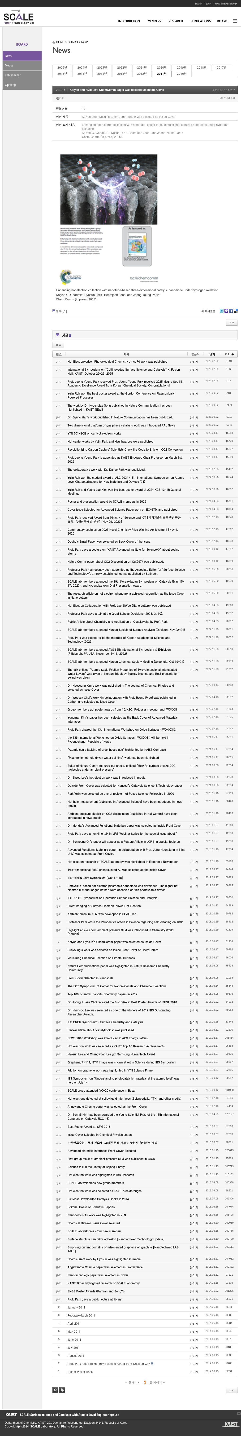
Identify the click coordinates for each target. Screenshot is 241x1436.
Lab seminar (13, 75)
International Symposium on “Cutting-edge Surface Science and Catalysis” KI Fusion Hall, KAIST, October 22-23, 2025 (124, 371)
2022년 (122, 67)
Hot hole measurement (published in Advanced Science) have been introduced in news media (125, 803)
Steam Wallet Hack (80, 1372)
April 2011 (74, 1323)
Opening (10, 85)
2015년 (82, 73)
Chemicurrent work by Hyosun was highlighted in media (104, 1259)
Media (9, 65)
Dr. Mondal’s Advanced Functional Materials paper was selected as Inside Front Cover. (125, 825)
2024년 (82, 67)
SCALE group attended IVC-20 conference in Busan (102, 1090)
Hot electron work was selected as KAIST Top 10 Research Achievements (116, 1046)
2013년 (122, 73)
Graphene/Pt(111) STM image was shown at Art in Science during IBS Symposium (122, 1062)
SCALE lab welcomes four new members (94, 1231)
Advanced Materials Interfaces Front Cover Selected (102, 1151)
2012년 (142, 73)
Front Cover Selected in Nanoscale (90, 978)
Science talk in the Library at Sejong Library (96, 1167)
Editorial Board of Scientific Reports (91, 1207)
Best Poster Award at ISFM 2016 (89, 1126)
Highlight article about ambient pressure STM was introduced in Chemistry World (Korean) (120, 932)
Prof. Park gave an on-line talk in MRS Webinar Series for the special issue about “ (122, 833)
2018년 (202, 67)
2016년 (62, 73)
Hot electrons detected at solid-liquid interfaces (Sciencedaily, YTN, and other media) (124, 1098)
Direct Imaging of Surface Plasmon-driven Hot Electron (104, 906)
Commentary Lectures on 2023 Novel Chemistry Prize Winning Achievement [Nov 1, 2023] (123, 531)
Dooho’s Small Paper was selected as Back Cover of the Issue (109, 541)
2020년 (162, 67)
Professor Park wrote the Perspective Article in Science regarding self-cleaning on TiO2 (125, 922)
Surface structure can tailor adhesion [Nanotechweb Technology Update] (116, 1239)
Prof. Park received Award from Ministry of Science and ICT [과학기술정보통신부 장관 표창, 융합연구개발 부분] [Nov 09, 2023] (124, 519)
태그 (62, 1390)
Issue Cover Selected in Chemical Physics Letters (100, 1135)
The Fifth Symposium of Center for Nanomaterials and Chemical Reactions (117, 986)
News (8, 55)
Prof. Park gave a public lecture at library (94, 1299)
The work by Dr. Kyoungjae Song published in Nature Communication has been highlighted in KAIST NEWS (120, 407)
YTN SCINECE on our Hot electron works (94, 433)
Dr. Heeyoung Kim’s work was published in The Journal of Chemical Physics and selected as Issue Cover (121, 687)
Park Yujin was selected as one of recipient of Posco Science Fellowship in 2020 (121, 793)
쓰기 (232, 1390)
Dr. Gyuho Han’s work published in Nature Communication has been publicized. (120, 417)
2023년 (102, 67)
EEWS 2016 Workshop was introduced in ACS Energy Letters (108, 1038)
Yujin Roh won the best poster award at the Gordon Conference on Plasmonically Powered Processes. (121, 395)
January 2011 (76, 1307)
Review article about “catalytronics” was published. (101, 1030)
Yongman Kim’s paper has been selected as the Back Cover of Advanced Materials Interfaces (123, 719)
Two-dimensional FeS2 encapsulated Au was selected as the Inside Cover (117, 870)
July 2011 (74, 1347)
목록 (232, 323)
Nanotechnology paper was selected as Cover (98, 1275)
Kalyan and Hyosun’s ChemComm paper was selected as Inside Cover (117, 90)
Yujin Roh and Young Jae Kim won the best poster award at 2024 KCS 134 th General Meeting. (124, 491)
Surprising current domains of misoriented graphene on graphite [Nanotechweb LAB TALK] (123, 1249)
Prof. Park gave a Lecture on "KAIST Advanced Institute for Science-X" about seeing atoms (123, 551)
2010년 (181, 73)
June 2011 (74, 1339)
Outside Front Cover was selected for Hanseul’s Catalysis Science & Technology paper (125, 785)
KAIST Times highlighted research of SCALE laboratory (104, 1283)
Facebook (230, 312)
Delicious (235, 312)
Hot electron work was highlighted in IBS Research (101, 1175)
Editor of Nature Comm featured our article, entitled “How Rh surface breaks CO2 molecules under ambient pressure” (121, 768)
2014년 (102, 73)
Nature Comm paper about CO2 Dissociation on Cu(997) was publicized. (116, 561)
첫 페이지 (132, 1382)
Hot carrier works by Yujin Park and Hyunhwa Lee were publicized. (111, 441)
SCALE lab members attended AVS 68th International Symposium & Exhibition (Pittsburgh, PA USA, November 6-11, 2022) (119, 651)
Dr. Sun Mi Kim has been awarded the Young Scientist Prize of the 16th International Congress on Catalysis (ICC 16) (123, 1116)
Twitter (222, 312)
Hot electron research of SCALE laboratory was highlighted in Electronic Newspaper (123, 862)
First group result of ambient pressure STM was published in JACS (111, 1159)
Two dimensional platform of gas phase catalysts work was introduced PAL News (121, 425)
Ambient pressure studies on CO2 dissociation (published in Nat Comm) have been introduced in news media (122, 816)
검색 (55, 1390)
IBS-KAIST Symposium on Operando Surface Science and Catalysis (112, 898)
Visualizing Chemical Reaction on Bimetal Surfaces (101, 958)
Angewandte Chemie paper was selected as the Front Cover (107, 1106)
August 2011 (76, 1355)
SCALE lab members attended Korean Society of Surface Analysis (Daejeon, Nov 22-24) (126, 630)
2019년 (181, 67)
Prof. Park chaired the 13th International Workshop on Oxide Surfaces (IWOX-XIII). (122, 729)
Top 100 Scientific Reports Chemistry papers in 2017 (102, 994)
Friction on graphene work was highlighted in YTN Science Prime (110, 1070)
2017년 (221, 67)
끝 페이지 (157, 1382)
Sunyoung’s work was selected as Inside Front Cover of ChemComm (113, 950)
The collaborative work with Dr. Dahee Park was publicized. (107, 469)
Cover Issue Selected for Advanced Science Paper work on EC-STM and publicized (122, 509)
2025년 (62, 67)
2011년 (162, 73)
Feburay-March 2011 (81, 1315)
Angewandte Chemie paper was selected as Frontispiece (105, 1267)
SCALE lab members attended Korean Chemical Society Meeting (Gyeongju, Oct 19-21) (126, 661)
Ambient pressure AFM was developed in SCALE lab (102, 914)
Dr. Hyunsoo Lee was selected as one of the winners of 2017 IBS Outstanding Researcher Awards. (119, 1012)
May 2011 (74, 1331)
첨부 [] (61, 311)
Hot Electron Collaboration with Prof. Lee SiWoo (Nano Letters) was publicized (119, 605)
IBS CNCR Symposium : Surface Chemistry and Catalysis (105, 1022)
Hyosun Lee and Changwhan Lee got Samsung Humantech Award (111, 1054)
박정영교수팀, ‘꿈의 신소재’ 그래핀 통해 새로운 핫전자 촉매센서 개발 (112, 1143)
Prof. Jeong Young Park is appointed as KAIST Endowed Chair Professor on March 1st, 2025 (125, 459)
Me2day (226, 312)
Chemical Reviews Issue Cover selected (94, 1223)
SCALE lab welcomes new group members (96, 1183)
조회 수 (229, 354)
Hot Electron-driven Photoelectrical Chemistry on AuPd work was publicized (117, 361)
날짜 (212, 354)
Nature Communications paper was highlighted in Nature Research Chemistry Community (118, 968)
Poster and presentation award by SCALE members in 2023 (107, 501)
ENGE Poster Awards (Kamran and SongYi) (96, 1291)
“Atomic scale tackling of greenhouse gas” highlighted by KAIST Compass (117, 749)
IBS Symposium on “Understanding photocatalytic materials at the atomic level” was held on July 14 (123, 1080)
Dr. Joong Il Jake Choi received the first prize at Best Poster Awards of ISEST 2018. (123, 1002)
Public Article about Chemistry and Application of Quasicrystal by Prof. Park (118, 621)
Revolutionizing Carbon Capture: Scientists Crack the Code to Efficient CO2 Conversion (125, 449)
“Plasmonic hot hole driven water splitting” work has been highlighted (113, 757)
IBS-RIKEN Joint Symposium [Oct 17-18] (95, 878)
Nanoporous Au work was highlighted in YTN (97, 1215)
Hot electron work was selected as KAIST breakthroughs (105, 1191)
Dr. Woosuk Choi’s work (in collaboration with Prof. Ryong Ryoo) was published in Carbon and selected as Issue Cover (122, 699)
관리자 (60, 98)
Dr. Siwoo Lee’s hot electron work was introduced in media (106, 777)
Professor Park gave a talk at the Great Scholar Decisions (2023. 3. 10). (115, 613)
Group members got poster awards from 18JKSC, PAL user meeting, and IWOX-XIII (123, 709)
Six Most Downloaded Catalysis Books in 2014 (98, 1199)
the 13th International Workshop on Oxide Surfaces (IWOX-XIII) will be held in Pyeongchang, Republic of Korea (118, 739)
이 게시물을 (208, 311)
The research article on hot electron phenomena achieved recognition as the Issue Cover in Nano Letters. (126, 595)
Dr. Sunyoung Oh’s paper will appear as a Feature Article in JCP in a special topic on (124, 841)
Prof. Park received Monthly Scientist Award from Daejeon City (109, 1363)
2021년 (142, 67)
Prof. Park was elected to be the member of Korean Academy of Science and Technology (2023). (119, 640)
